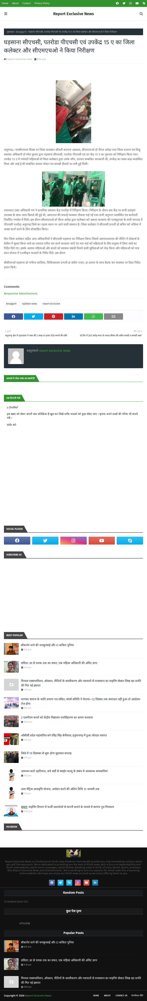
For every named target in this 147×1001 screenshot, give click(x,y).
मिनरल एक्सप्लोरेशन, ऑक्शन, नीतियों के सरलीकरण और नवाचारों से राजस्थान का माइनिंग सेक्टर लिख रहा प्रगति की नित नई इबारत (81, 683)
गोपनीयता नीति (137, 995)
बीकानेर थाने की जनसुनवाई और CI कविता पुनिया (47, 645)
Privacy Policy (42, 3)
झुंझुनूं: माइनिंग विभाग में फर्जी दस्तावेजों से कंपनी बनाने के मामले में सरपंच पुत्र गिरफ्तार (67, 807)
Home (5, 3)
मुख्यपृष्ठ (10, 31)
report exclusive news (19, 59)
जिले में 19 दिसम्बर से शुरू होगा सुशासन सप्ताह (46, 753)
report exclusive (51, 303)
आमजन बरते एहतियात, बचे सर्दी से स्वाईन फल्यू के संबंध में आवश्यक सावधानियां (64, 771)
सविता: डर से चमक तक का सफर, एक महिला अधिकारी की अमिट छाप (59, 663)
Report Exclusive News (73, 13)
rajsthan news (29, 303)
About (15, 3)
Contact (26, 3)
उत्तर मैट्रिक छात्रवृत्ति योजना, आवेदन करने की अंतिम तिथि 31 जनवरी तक (60, 789)
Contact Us (121, 995)
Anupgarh (21, 31)
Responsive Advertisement (20, 293)
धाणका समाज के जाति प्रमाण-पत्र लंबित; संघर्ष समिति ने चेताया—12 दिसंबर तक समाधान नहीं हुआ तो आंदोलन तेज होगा (80, 701)
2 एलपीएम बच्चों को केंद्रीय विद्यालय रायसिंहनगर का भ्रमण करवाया (57, 717)
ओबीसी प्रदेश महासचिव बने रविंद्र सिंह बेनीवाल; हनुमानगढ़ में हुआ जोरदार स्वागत (64, 735)
